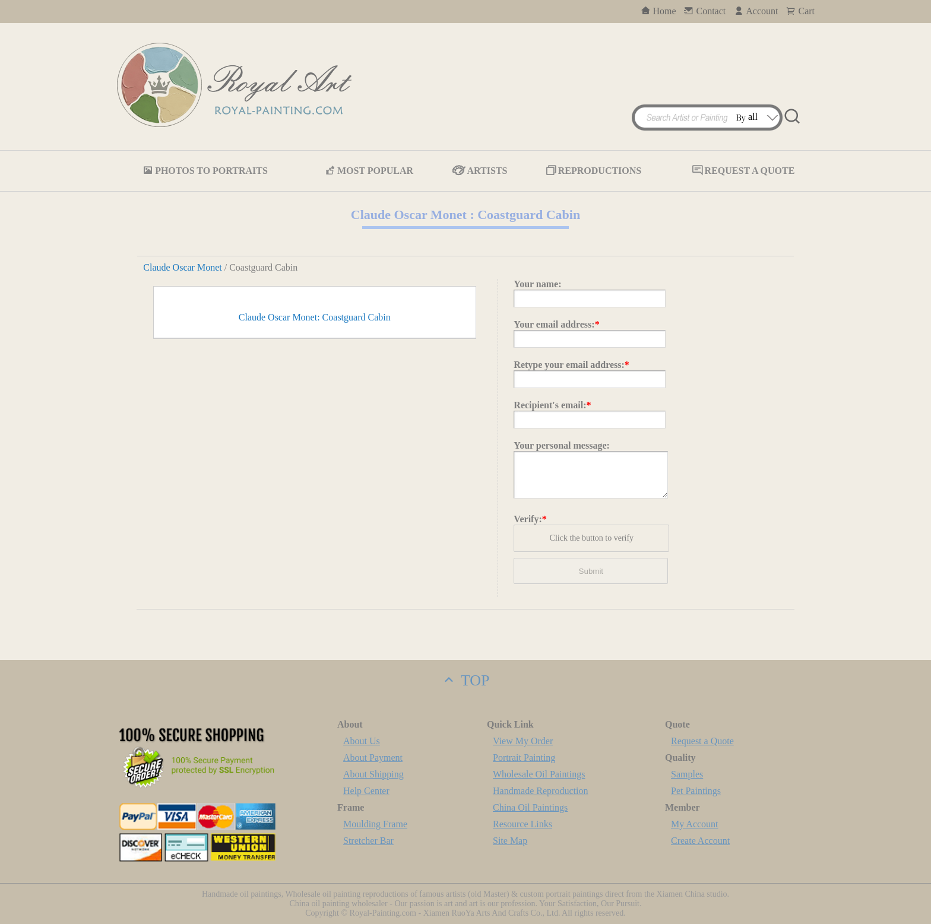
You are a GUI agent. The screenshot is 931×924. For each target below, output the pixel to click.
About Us (361, 741)
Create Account (700, 841)
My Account (694, 824)
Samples (687, 774)
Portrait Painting (524, 757)
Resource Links (522, 824)
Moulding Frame (375, 824)
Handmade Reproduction (540, 791)
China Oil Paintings (530, 807)
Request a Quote (702, 741)
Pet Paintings (696, 791)
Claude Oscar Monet (182, 267)
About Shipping (373, 774)
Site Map (510, 841)
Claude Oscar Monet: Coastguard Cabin (315, 479)
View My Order (523, 741)
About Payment (373, 757)
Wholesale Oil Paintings (539, 774)
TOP (465, 680)
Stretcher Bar (368, 841)
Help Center (366, 791)
